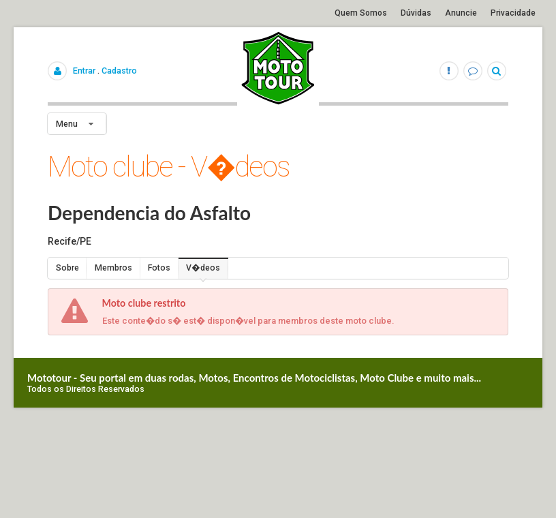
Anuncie (461, 13)
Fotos (159, 268)
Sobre (67, 268)
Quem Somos (361, 13)
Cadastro (119, 70)
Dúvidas (416, 13)
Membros (113, 268)
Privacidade (513, 13)
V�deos (203, 268)
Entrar (84, 70)
